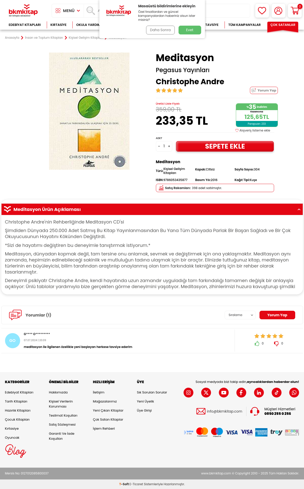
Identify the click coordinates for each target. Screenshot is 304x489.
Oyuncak (12, 437)
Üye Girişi (144, 410)
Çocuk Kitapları (17, 419)
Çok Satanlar (282, 25)
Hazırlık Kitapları (18, 410)
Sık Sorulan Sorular (152, 392)
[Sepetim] (295, 11)
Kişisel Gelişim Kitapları (86, 38)
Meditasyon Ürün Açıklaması (152, 209)
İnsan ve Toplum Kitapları (44, 38)
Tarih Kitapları (16, 401)
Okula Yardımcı (90, 25)
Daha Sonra (160, 29)
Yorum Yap (263, 90)
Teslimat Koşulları (63, 415)
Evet (189, 29)
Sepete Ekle (225, 146)
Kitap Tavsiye (207, 25)
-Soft (124, 484)
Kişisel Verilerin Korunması (61, 404)
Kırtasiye (59, 25)
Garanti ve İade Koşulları (61, 436)
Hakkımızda (58, 392)
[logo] (23, 11)
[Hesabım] (278, 11)
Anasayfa (12, 38)
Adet (159, 138)
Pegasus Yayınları (183, 70)
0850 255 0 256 (278, 413)
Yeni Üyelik (145, 401)
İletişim (99, 392)
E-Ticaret (136, 484)
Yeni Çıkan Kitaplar (108, 410)
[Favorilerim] (262, 11)
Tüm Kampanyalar (244, 25)
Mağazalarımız (105, 401)
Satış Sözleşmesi (62, 424)
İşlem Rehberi (104, 428)
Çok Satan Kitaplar (108, 419)
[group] (89, 111)
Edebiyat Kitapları (25, 25)
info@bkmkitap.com (224, 411)
